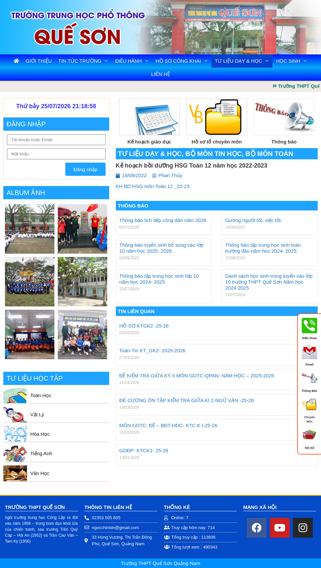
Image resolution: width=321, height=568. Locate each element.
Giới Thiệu (39, 61)
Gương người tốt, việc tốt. (253, 220)
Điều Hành (133, 61)
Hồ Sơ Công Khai (183, 61)
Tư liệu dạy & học (244, 61)
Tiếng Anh (41, 453)
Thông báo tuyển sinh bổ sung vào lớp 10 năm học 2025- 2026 (161, 248)
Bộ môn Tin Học (213, 153)
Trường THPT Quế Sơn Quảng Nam (160, 563)
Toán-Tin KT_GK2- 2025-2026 (152, 350)
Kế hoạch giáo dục (149, 141)
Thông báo (284, 141)
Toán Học (40, 395)
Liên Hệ (160, 74)
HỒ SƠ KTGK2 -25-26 (144, 326)
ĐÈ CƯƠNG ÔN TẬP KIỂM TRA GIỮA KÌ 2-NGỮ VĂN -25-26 (186, 400)
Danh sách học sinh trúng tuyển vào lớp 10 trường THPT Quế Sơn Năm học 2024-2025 (268, 282)
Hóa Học (40, 434)
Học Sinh (293, 61)
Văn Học (39, 473)
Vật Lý (37, 414)
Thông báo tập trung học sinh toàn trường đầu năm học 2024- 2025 (263, 248)
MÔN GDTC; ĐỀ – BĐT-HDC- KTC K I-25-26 (168, 425)
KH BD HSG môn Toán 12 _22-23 (153, 186)
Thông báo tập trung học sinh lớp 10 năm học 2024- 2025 (159, 279)
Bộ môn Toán (269, 153)
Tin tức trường (85, 61)
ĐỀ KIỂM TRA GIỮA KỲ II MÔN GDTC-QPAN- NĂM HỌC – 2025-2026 (196, 375)
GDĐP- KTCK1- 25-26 (143, 450)
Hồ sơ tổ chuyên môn (217, 141)
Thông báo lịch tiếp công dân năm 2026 (163, 220)
